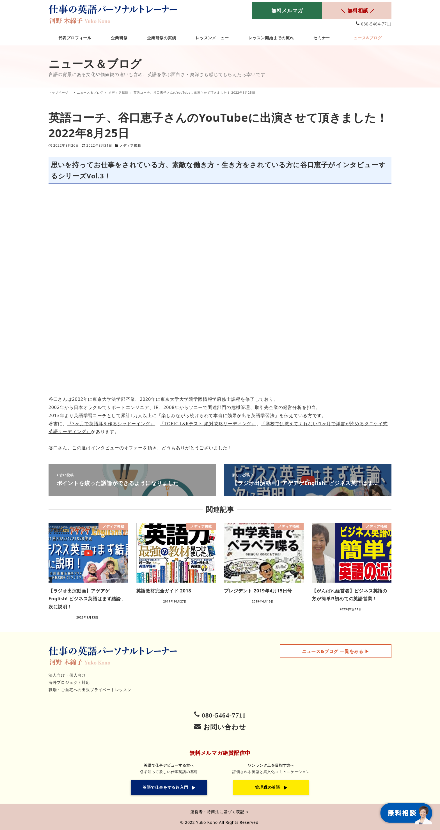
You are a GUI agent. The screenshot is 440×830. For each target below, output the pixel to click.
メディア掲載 (130, 145)
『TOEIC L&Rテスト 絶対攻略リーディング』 (208, 423)
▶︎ (336, 651)
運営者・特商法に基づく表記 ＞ (220, 811)
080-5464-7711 (376, 24)
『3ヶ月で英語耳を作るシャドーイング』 (111, 423)
